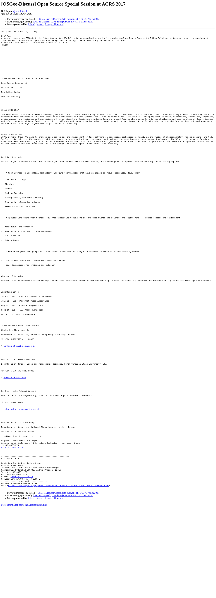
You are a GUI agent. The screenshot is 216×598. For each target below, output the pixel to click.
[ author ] (59, 24)
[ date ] (31, 24)
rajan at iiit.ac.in (20, 11)
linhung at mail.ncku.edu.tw (19, 409)
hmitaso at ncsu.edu (15, 446)
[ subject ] (50, 24)
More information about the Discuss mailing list (24, 595)
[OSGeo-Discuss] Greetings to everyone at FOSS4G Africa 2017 (68, 19)
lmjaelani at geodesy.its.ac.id (21, 484)
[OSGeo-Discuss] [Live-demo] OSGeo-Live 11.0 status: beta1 (63, 21)
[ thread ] (40, 24)
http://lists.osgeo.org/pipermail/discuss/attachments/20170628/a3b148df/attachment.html (58, 576)
